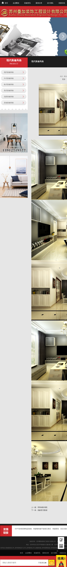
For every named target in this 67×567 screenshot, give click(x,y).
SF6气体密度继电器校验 (23, 529)
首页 (6, 3)
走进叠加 (16, 3)
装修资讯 (27, 3)
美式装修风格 (9, 90)
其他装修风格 (9, 103)
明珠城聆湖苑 (42, 507)
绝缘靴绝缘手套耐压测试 (42, 529)
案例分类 (39, 3)
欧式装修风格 (9, 84)
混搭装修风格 (9, 96)
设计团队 (50, 3)
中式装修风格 (9, 78)
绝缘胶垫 (55, 529)
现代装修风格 (9, 72)
